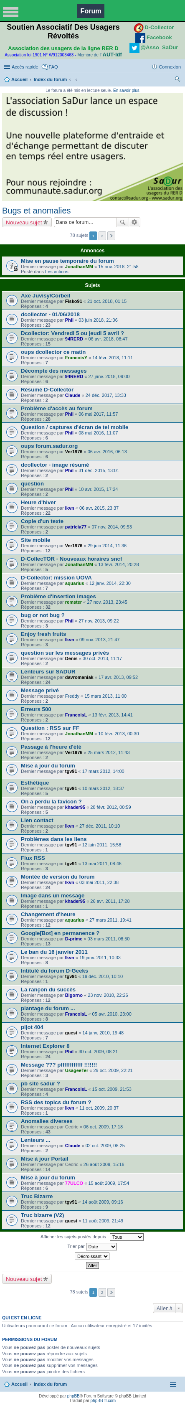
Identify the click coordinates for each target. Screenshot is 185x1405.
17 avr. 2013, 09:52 (118, 677)
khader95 (75, 807)
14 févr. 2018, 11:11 (112, 357)
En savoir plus (126, 90)
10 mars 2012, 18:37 (103, 788)
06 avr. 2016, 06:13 (107, 451)
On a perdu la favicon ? (51, 801)
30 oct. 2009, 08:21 (98, 1051)
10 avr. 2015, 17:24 (98, 489)
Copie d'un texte (42, 521)
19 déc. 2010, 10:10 (102, 976)
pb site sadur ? (40, 1083)
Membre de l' (99, 55)
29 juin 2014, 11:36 (107, 545)
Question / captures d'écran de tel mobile (74, 427)
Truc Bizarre (37, 1196)
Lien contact (37, 820)
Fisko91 (73, 301)
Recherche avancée (134, 222)
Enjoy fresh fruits (43, 634)
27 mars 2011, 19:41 (110, 919)
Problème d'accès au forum (57, 408)
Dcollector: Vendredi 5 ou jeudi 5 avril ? (72, 333)
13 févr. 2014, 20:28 (118, 564)
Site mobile (35, 540)
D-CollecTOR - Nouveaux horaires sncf (71, 559)
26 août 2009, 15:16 (104, 1164)
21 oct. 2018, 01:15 (107, 301)
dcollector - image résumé (55, 465)
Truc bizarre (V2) (42, 1215)
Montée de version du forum (58, 877)
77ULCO (74, 1183)
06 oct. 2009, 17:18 (103, 1126)
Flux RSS (33, 858)
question (32, 483)
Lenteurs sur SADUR (48, 671)
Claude (73, 395)
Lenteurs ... (35, 1140)
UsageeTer (76, 1070)
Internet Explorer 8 (45, 1046)
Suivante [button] (111, 235)
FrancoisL (76, 714)
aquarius (74, 583)
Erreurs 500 (36, 709)
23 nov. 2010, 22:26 (108, 995)
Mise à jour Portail (44, 1159)
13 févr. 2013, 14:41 (112, 714)
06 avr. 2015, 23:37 (99, 508)
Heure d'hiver (38, 502)
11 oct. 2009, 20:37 (99, 1107)
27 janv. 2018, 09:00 (108, 376)
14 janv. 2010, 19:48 (103, 1032)
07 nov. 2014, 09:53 (111, 526)
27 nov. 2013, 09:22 (99, 620)
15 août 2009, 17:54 (108, 1183)
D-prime (74, 938)
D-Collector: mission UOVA (56, 577)
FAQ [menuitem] (53, 66)
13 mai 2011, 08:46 (102, 863)
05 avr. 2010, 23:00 (112, 1013)
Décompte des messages (54, 371)
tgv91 (71, 771)
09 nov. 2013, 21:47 (99, 639)
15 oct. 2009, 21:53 (112, 1089)
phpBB (73, 1396)
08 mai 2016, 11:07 (98, 432)
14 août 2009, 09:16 (102, 1201)
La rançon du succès (48, 989)
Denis (71, 658)
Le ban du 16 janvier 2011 (54, 952)
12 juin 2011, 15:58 (102, 844)
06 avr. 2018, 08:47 (107, 338)
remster (73, 602)
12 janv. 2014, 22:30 (110, 583)
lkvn (69, 508)
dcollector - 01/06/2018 (50, 314)
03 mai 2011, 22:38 (99, 882)
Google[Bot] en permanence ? (60, 933)
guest (71, 1032)
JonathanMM (79, 266)
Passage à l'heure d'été (51, 747)
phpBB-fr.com (103, 1400)
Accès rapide (25, 66)
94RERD (74, 338)
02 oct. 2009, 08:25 (105, 1145)
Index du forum (50, 79)
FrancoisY (76, 357)
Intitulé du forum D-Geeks (54, 971)
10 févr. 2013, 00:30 (118, 733)
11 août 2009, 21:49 (102, 1220)
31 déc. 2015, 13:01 (99, 470)
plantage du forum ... (48, 1008)
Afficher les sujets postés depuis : (92, 1237)
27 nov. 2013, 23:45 (107, 602)
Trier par (92, 1246)
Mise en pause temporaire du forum (67, 261)
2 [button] (102, 236)
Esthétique (35, 783)
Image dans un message (52, 895)
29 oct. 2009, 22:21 (112, 1070)
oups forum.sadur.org (49, 446)
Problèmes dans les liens (54, 839)
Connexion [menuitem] (170, 66)
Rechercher (123, 222)
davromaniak (79, 677)
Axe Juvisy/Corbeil (45, 295)
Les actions (56, 271)
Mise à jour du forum (48, 765)
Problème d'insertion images (58, 596)
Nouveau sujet (24, 222)
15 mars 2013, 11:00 (105, 696)
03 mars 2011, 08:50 (109, 938)
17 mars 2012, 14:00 (103, 771)
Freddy (72, 696)
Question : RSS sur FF (50, 728)
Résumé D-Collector (47, 389)
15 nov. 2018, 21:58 (118, 266)
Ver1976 (74, 451)
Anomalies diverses (47, 1121)
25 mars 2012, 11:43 (109, 752)
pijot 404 (32, 1027)
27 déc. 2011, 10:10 (99, 825)
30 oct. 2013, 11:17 (102, 658)
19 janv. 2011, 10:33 (100, 957)
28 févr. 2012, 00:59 (110, 807)
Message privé (40, 690)
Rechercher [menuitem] (177, 80)
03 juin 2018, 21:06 (98, 320)
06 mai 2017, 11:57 (98, 414)
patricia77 (75, 526)
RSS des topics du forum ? (56, 1102)
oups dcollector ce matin (53, 352)
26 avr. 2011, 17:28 (109, 901)
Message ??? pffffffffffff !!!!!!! (59, 1065)
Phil (69, 320)
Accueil (19, 79)
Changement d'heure (48, 914)
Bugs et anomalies (36, 210)
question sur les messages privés (65, 653)
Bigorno (74, 995)
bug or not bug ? (43, 615)
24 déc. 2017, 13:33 (106, 395)
